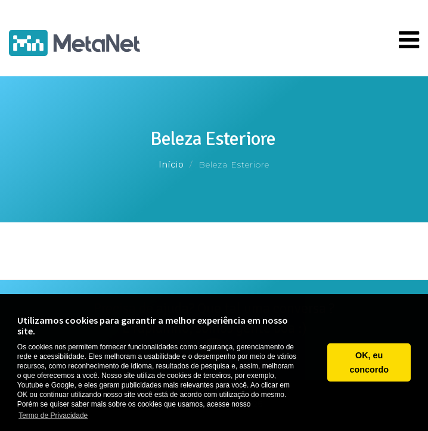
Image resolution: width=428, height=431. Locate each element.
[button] (315, 362)
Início (171, 164)
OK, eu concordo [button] (369, 362)
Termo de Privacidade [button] (53, 415)
